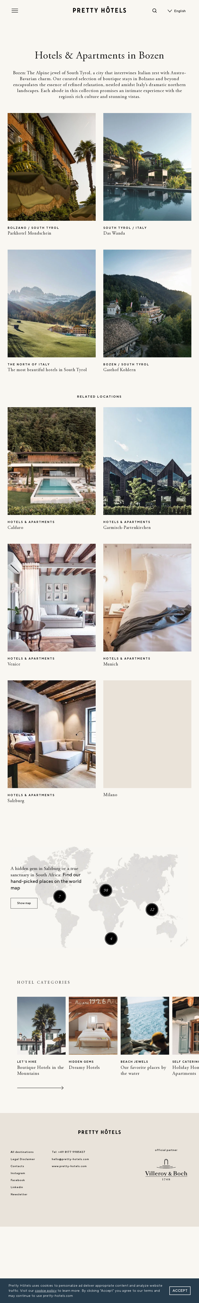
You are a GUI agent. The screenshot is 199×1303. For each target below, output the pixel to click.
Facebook (18, 1180)
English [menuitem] (180, 11)
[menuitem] (181, 11)
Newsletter (19, 1194)
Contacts (17, 1166)
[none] (181, 11)
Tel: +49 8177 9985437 (68, 1152)
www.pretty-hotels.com (69, 1166)
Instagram (18, 1173)
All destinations (22, 1152)
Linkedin (17, 1187)
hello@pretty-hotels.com (70, 1159)
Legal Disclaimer (23, 1159)
